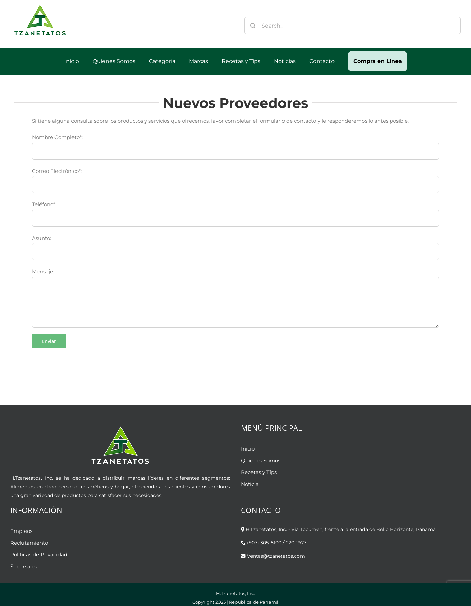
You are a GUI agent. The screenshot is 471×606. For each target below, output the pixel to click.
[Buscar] (252, 25)
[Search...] (352, 25)
